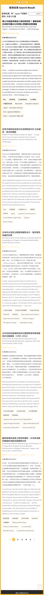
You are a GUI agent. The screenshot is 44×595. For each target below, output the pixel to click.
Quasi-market (7, 227)
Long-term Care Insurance (27, 219)
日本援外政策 (21, 416)
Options (27, 223)
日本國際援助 (33, 416)
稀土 (4, 100)
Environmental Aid (28, 433)
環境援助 (15, 420)
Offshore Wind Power (19, 528)
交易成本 (15, 319)
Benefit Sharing (8, 536)
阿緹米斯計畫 (34, 315)
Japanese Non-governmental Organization (17, 424)
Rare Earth (18, 104)
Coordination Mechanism (25, 536)
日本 (4, 215)
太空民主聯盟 (7, 315)
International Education (11, 433)
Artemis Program (28, 324)
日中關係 (33, 100)
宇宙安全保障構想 (21, 315)
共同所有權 (25, 524)
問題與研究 (22, 2)
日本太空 (6, 319)
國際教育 (6, 420)
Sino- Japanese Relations (11, 112)
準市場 (5, 219)
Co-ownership (26, 532)
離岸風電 (6, 524)
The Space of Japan (9, 328)
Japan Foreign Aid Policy (11, 429)
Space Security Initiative (11, 324)
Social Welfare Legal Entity (12, 223)
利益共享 (35, 524)
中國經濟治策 (7, 104)
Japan (13, 219)
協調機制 (6, 528)
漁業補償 (15, 524)
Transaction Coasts (25, 328)
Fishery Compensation (10, 532)
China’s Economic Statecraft (13, 117)
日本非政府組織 (8, 416)
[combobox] (35, 13)
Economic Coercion (32, 104)
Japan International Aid (31, 429)
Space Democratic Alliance (30, 319)
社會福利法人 (22, 215)
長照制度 (12, 215)
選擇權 (32, 215)
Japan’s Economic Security (12, 108)
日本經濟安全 (22, 100)
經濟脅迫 (12, 100)
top (40, 586)
